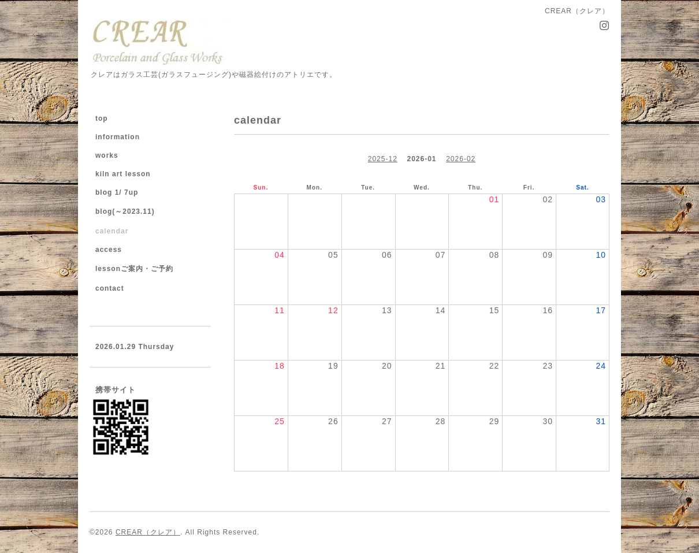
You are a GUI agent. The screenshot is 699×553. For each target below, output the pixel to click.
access (108, 250)
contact (109, 288)
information (117, 137)
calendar (111, 231)
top (101, 118)
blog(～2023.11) (125, 211)
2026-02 (460, 159)
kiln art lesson (123, 174)
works (106, 155)
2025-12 (382, 159)
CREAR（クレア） (148, 532)
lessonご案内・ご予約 (134, 269)
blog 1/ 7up (116, 192)
